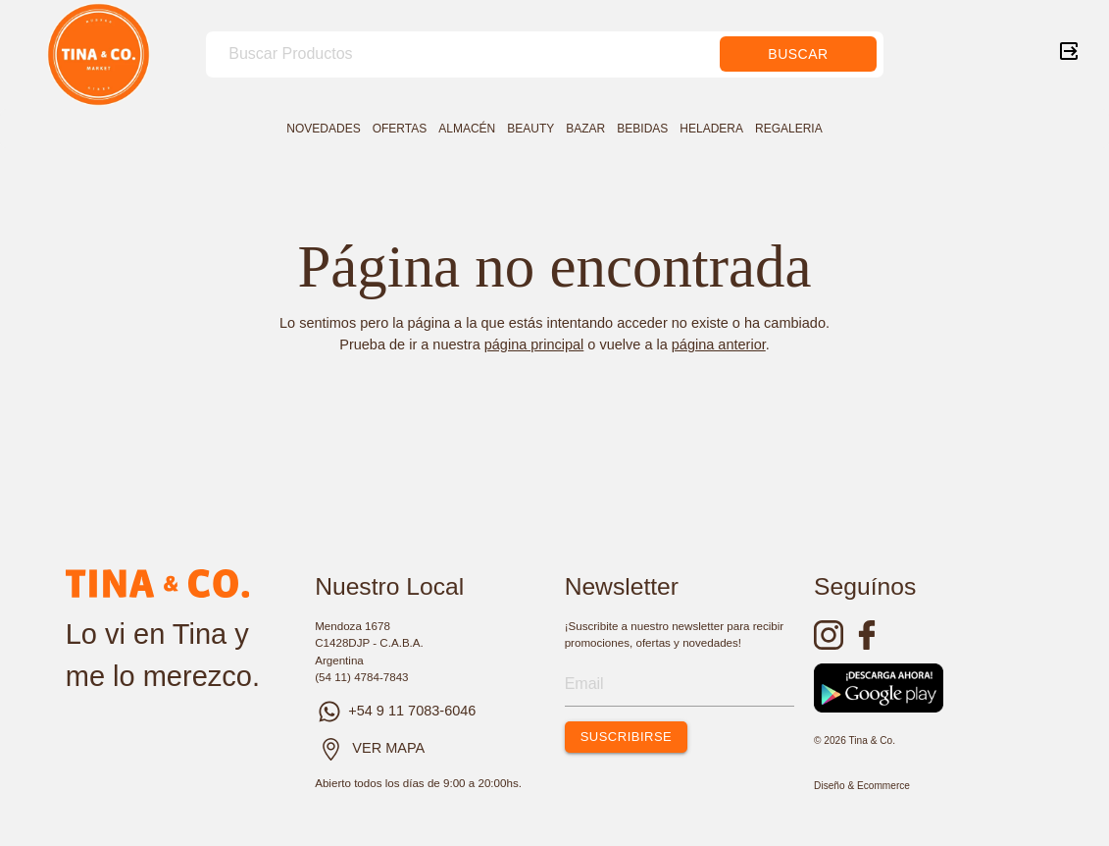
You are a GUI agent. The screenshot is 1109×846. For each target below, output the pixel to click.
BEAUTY (530, 128)
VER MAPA (388, 748)
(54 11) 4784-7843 (361, 676)
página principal (534, 344)
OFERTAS (400, 128)
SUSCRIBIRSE (626, 736)
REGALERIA (789, 128)
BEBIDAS (642, 128)
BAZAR (585, 128)
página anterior (719, 344)
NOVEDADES (323, 128)
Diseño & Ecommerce (862, 785)
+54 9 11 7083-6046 (395, 710)
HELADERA (711, 128)
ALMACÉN (466, 128)
